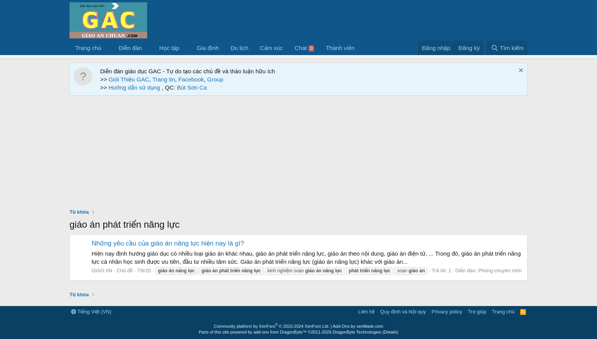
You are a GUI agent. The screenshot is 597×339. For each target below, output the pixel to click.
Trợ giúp (477, 312)
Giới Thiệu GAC (129, 79)
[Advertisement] (298, 154)
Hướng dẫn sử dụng (135, 87)
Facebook (191, 79)
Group (215, 79)
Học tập (169, 48)
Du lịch (239, 48)
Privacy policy (447, 312)
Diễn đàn (130, 48)
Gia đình (208, 48)
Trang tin (163, 79)
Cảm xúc (271, 48)
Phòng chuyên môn (500, 270)
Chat (304, 48)
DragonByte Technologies (357, 332)
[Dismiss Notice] (520, 71)
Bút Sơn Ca (191, 87)
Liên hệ (366, 312)
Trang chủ (88, 48)
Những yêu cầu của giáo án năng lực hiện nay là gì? (168, 243)
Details (390, 332)
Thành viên (340, 48)
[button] (107, 48)
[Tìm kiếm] (507, 48)
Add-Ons (341, 326)
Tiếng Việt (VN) (91, 312)
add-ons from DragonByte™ (280, 332)
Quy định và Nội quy (403, 312)
